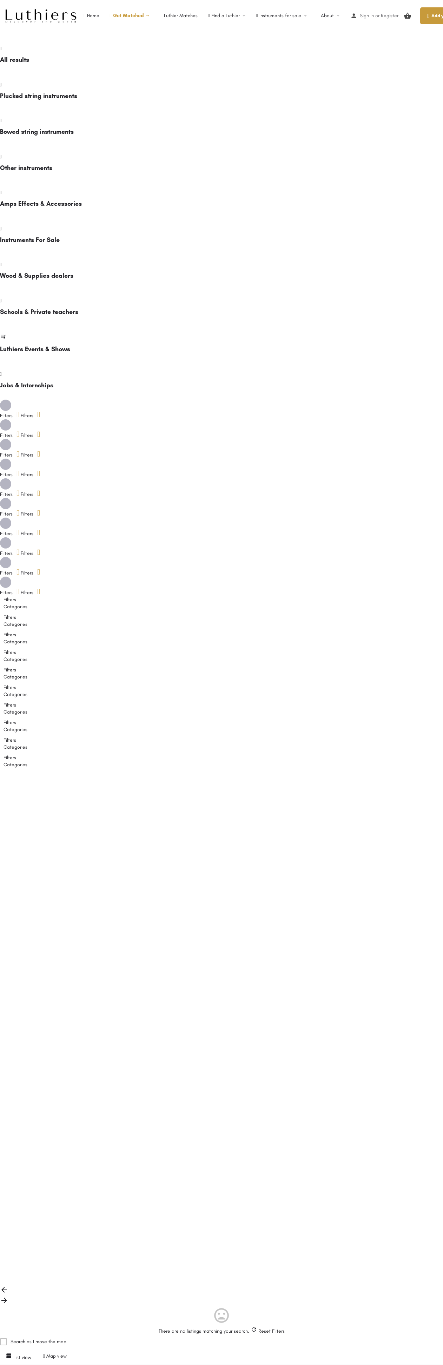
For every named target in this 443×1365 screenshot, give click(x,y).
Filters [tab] (10, 600)
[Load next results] (4, 1303)
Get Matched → (130, 16)
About (326, 16)
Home (91, 16)
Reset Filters (268, 1331)
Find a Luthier (224, 16)
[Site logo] (41, 15)
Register (389, 16)
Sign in (367, 16)
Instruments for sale (278, 16)
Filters (30, 416)
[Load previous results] (4, 1292)
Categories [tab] (15, 607)
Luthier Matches (179, 16)
